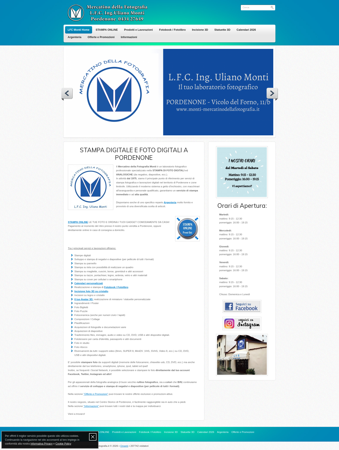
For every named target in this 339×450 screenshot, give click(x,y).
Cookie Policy (63, 443)
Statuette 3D (222, 29)
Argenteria (74, 37)
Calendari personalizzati (88, 283)
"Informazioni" (91, 406)
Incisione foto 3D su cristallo (91, 291)
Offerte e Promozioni (101, 37)
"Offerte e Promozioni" (95, 394)
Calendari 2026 (246, 29)
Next (272, 94)
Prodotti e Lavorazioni (138, 29)
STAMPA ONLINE (107, 29)
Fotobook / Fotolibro (172, 29)
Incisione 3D (200, 29)
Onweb (124, 446)
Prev (67, 94)
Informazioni (129, 37)
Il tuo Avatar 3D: (83, 299)
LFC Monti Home (79, 29)
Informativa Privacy (41, 443)
